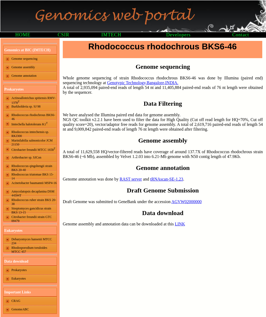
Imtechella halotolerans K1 (29, 124)
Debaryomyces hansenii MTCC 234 (31, 240)
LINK (180, 224)
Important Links (17, 292)
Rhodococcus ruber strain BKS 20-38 (33, 201)
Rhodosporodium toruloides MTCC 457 (29, 249)
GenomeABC (20, 309)
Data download (16, 261)
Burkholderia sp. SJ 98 (25, 106)
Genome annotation (23, 76)
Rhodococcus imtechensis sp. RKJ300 (30, 133)
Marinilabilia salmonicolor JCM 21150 (32, 142)
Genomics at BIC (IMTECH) (27, 50)
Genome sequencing (24, 59)
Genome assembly (23, 67)
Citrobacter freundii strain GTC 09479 (31, 218)
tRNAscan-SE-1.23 (166, 179)
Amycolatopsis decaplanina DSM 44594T (32, 193)
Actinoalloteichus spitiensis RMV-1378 (33, 99)
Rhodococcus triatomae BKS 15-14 (32, 176)
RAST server (131, 179)
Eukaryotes (13, 231)
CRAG (15, 301)
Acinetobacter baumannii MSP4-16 (34, 183)
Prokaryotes (14, 89)
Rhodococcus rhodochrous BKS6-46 (33, 116)
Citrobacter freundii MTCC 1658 (33, 149)
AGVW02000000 (186, 201)
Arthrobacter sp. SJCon (26, 157)
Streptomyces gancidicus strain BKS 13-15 (31, 210)
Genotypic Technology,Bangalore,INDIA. (142, 82)
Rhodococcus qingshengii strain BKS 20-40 (31, 167)
